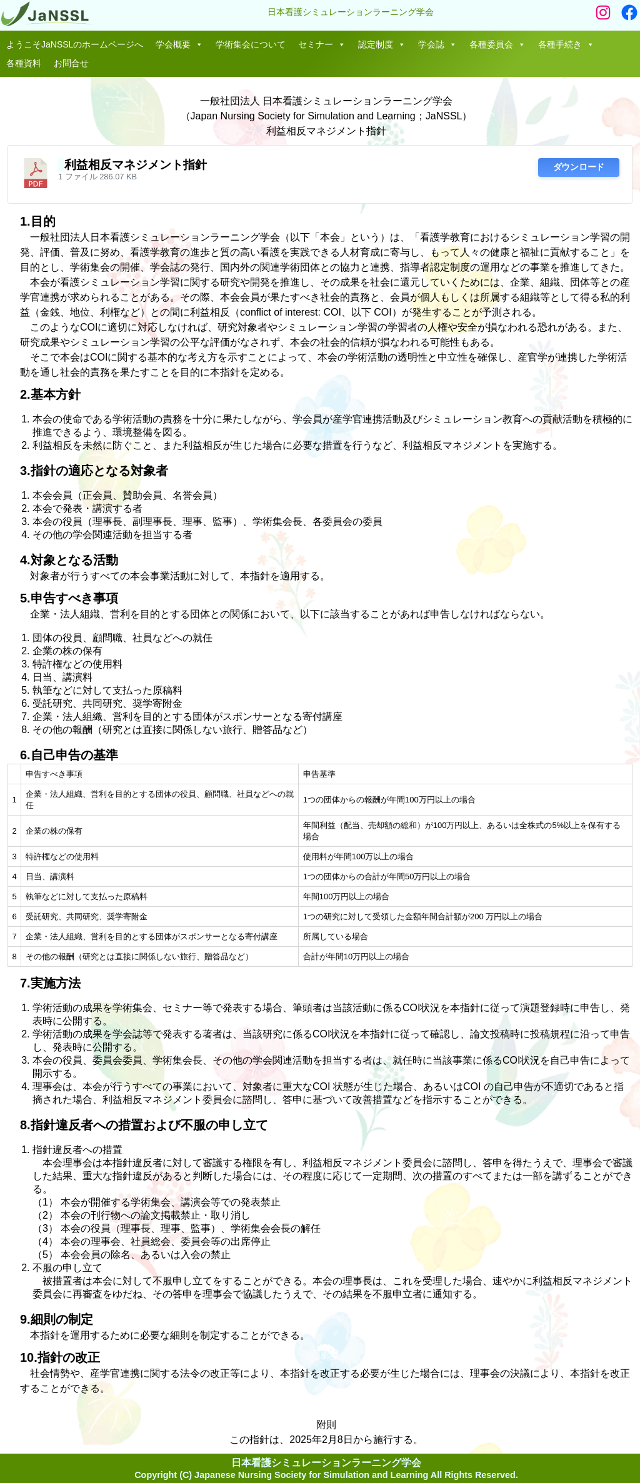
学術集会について (251, 44)
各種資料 (23, 63)
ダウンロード (578, 167)
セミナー (322, 44)
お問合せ (71, 63)
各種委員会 (497, 44)
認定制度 (382, 44)
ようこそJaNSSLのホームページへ (74, 44)
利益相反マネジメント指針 (135, 164)
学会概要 (179, 44)
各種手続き (566, 44)
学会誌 (437, 44)
